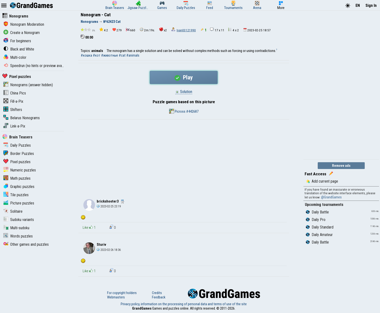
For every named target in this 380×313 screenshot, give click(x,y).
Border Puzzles (18, 153)
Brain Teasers (17, 137)
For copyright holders (122, 293)
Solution (183, 91)
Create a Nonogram (21, 32)
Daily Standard (319, 227)
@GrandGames (331, 197)
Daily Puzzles (17, 145)
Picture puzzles (18, 203)
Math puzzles (17, 178)
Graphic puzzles (18, 186)
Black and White (18, 49)
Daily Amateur (319, 234)
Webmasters (116, 297)
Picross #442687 (183, 111)
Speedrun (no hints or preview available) (37, 65)
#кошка (86, 55)
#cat (122, 55)
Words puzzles (18, 236)
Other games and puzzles (26, 244)
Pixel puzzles (16, 76)
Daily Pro (315, 219)
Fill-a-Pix (13, 101)
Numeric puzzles (19, 170)
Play (183, 77)
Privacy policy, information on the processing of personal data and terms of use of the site (184, 304)
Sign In (371, 5)
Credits (157, 293)
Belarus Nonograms (21, 118)
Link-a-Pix (14, 126)
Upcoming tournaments (324, 204)
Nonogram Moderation (23, 24)
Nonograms (15, 16)
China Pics (14, 93)
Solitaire (13, 211)
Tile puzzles (16, 195)
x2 (163, 29)
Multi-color (14, 57)
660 (130, 30)
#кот (96, 55)
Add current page (322, 181)
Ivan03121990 (186, 30)
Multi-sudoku (16, 228)
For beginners (17, 41)
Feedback (158, 297)
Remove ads (341, 165)
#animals (132, 55)
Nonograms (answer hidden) (28, 85)
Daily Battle (317, 212)
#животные (109, 55)
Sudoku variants (18, 219)
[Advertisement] (183, 156)
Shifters (12, 109)
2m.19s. (147, 29)
